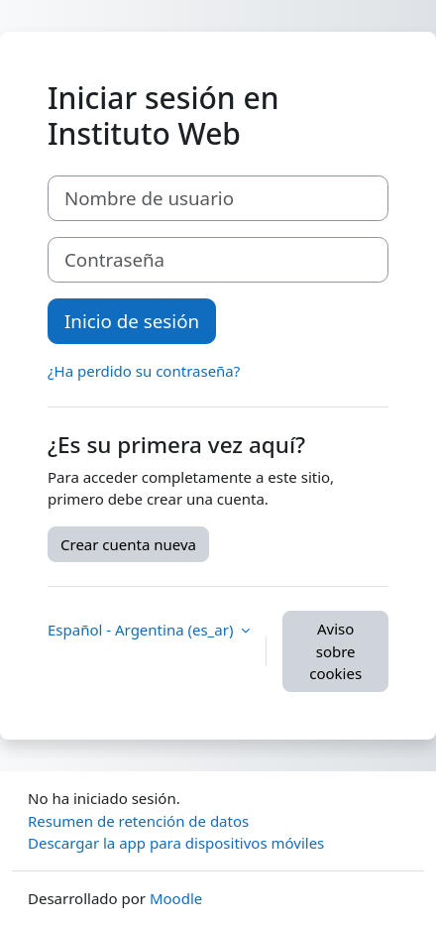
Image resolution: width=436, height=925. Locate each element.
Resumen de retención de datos (138, 821)
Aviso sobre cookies (335, 651)
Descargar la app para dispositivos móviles (176, 843)
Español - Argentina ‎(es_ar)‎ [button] (142, 629)
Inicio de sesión (131, 320)
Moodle (176, 898)
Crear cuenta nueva (128, 544)
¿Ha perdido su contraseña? (144, 371)
